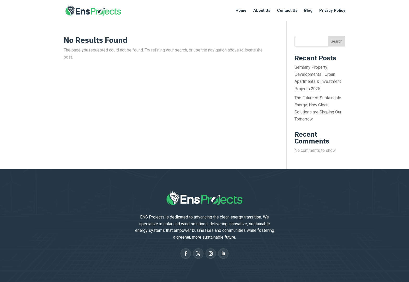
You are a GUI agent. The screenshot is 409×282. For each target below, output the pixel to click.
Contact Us (287, 11)
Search (336, 41)
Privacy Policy (332, 11)
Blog (308, 11)
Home (241, 11)
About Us (261, 11)
